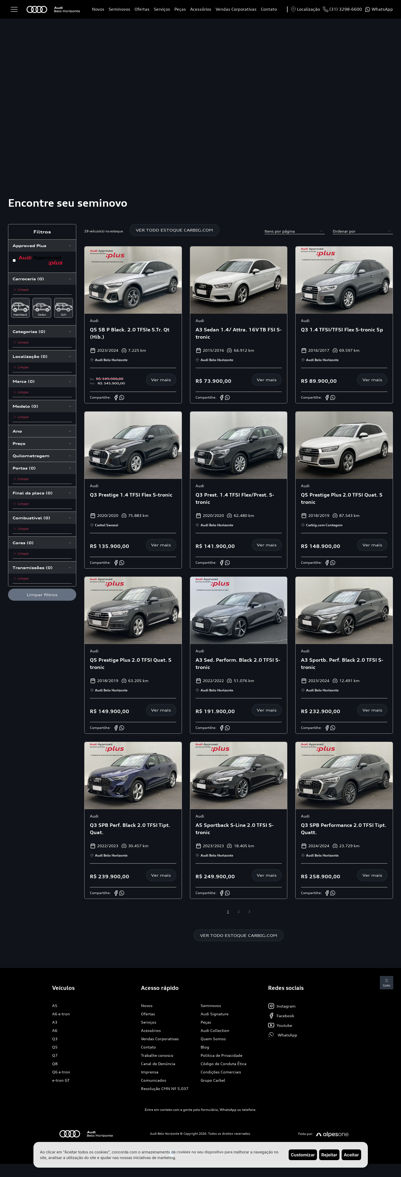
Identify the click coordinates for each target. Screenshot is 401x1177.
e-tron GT (61, 1080)
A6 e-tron (61, 1014)
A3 (54, 1022)
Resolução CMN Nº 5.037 (164, 1089)
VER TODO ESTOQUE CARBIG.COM (174, 230)
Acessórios (200, 9)
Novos (98, 9)
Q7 (55, 1055)
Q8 (55, 1064)
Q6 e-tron (61, 1072)
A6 (54, 1030)
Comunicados (153, 1080)
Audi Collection (215, 1030)
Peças (180, 9)
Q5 (55, 1047)
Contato (269, 9)
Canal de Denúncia (158, 1064)
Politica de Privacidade (221, 1055)
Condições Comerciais (221, 1072)
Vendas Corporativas (236, 9)
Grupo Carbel (213, 1080)
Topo (386, 982)
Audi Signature (214, 1014)
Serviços (162, 9)
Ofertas (142, 9)
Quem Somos (213, 1039)
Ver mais (161, 379)
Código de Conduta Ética (223, 1064)
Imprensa (149, 1072)
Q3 (55, 1039)
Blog (205, 1047)
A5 (54, 1006)
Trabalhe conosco (157, 1055)
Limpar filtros (42, 594)
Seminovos (119, 9)
